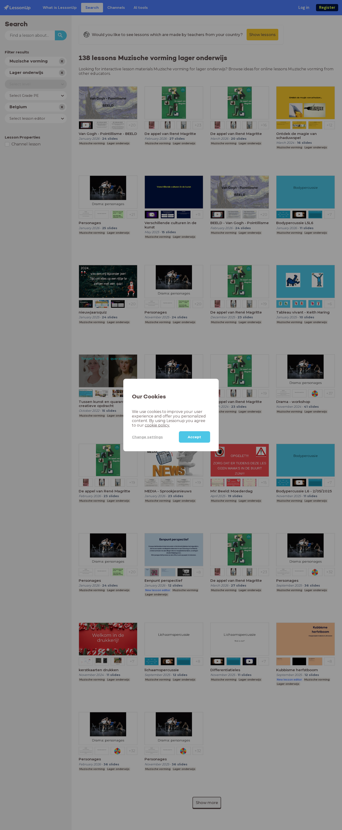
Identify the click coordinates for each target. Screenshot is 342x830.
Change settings (147, 437)
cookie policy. (157, 425)
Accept (194, 437)
